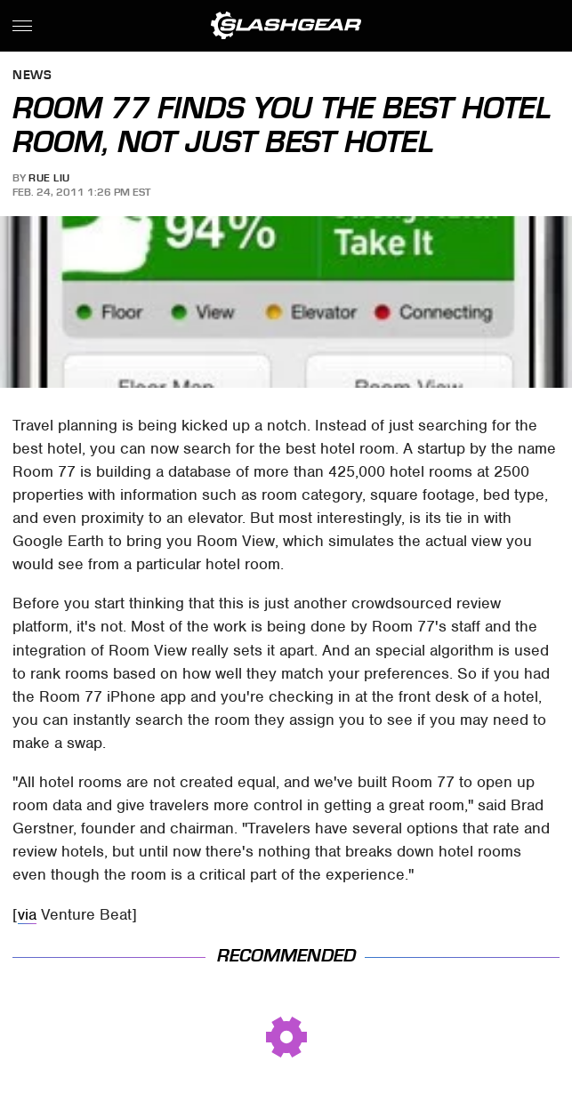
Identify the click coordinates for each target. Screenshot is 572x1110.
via (27, 914)
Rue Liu (49, 178)
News (32, 76)
